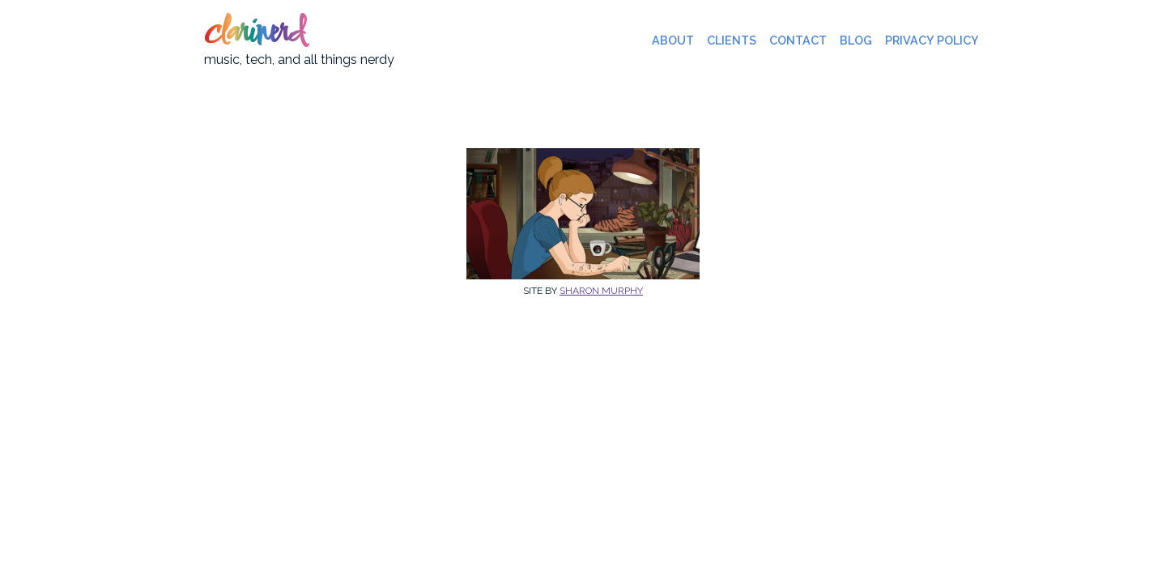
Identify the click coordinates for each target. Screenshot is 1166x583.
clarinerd (254, 34)
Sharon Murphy (601, 290)
